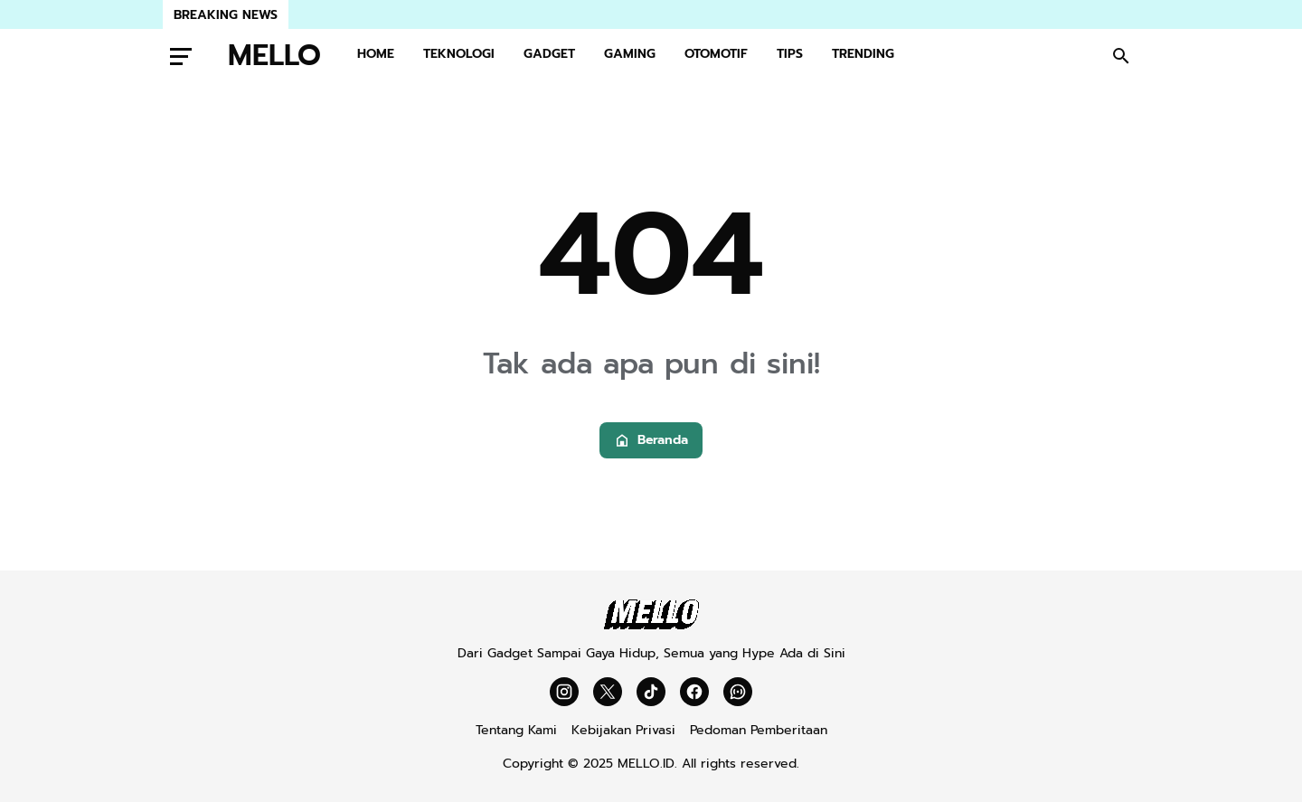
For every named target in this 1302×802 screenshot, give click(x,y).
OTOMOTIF (716, 53)
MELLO (274, 56)
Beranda (651, 439)
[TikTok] (651, 691)
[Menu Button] (181, 56)
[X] (607, 691)
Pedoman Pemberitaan (758, 730)
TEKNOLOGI (459, 53)
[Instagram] (564, 691)
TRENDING (863, 53)
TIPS (790, 53)
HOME (375, 53)
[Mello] (651, 625)
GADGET (549, 53)
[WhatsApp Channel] (737, 691)
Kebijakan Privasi (623, 730)
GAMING (630, 53)
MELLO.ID (646, 763)
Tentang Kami (516, 730)
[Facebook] (694, 691)
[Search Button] (1121, 56)
